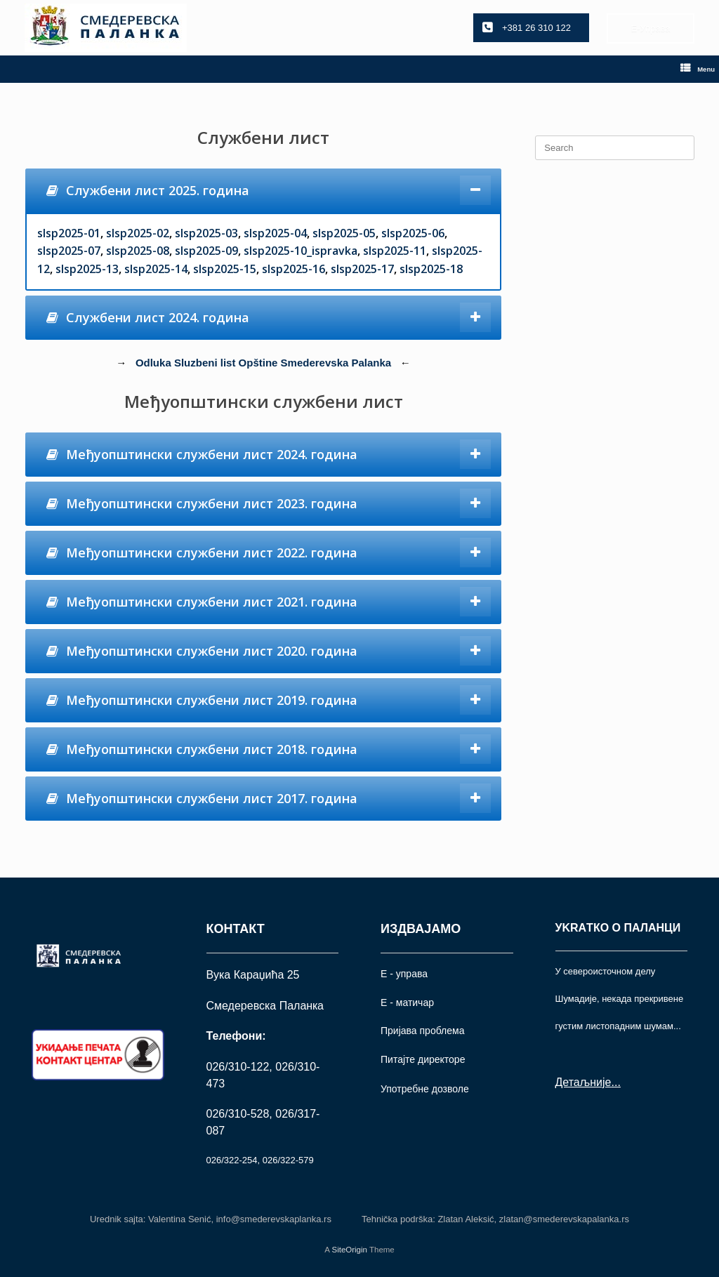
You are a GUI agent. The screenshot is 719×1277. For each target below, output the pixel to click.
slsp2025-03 (206, 233)
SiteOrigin (349, 1249)
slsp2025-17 (362, 269)
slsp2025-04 (275, 233)
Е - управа (404, 973)
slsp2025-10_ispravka (300, 250)
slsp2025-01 (68, 233)
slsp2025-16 (293, 269)
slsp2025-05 (344, 233)
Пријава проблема (422, 1030)
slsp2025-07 (68, 250)
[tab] (263, 190)
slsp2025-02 (137, 233)
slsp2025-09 (206, 250)
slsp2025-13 (87, 269)
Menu (697, 69)
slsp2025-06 (412, 233)
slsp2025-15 (224, 269)
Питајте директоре (423, 1059)
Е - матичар (407, 1002)
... (615, 1082)
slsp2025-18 (431, 269)
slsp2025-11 (394, 250)
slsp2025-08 (137, 250)
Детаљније (583, 1082)
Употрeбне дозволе (425, 1088)
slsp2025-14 (155, 269)
